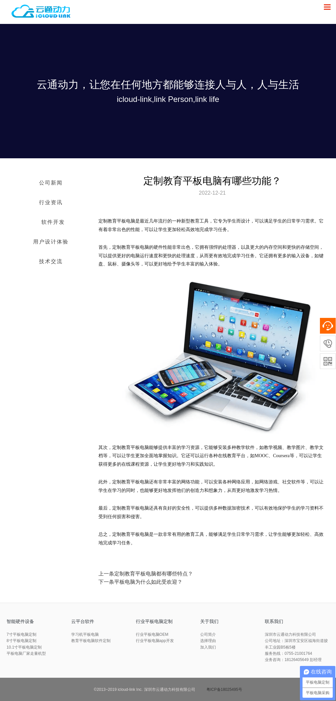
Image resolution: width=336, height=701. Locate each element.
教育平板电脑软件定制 (91, 640)
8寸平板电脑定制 (21, 640)
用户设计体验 (51, 241)
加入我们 (208, 647)
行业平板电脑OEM (152, 634)
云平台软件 (82, 621)
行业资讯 (51, 202)
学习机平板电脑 (85, 634)
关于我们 (209, 621)
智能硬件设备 (20, 621)
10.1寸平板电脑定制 (24, 647)
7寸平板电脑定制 (21, 634)
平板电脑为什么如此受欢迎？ (148, 582)
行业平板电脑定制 (154, 621)
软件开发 (53, 222)
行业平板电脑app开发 (155, 640)
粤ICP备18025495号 (224, 689)
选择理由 (208, 640)
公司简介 (208, 634)
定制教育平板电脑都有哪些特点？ (153, 573)
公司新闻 (51, 182)
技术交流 (51, 261)
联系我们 (274, 621)
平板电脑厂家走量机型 (26, 653)
